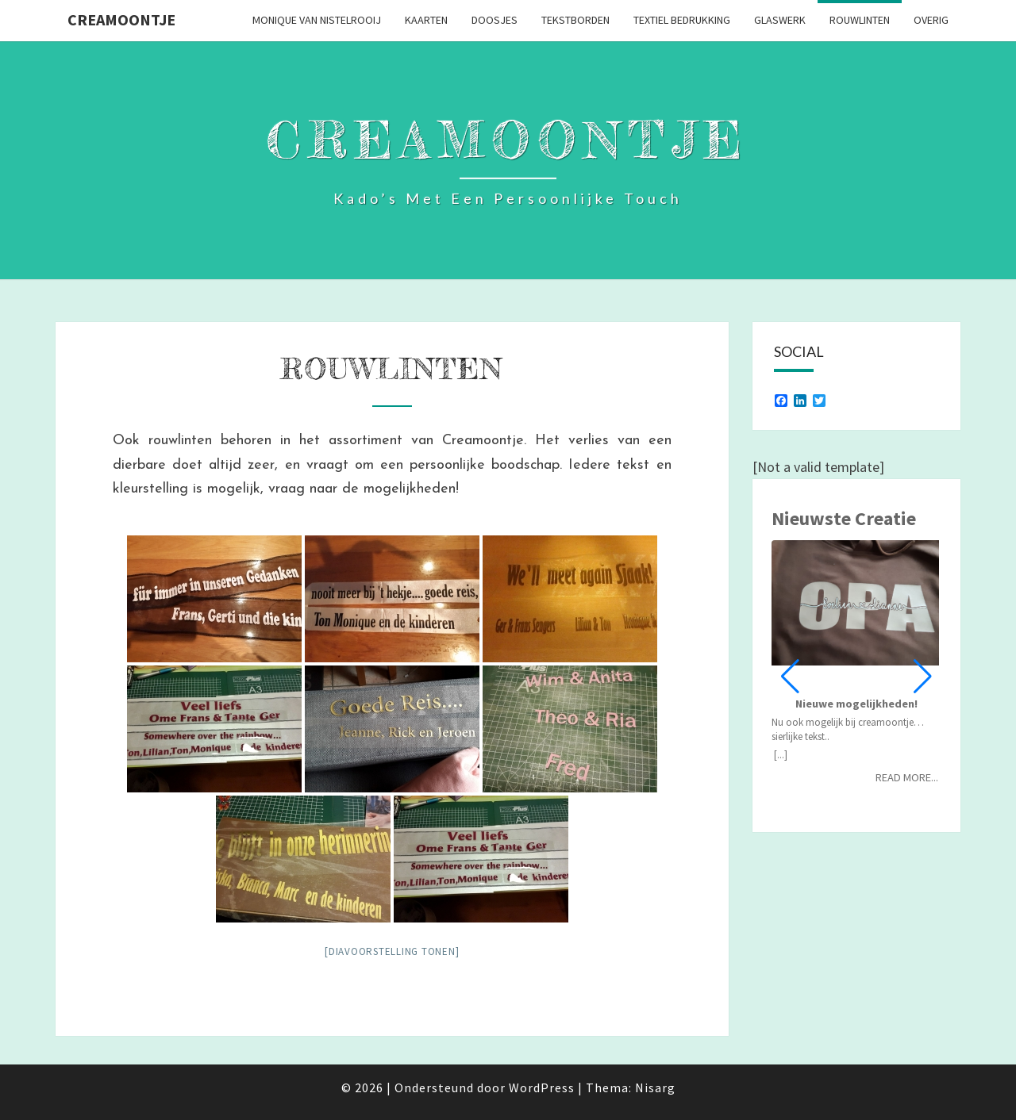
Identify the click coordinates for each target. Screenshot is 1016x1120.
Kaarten (426, 20)
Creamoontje (121, 19)
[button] (922, 676)
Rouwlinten (859, 20)
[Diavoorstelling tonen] (392, 951)
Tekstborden (575, 20)
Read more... (907, 777)
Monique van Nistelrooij (316, 20)
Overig (931, 20)
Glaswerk (780, 20)
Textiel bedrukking (681, 20)
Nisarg (655, 1087)
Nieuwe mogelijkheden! (856, 704)
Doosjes (494, 20)
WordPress (542, 1087)
